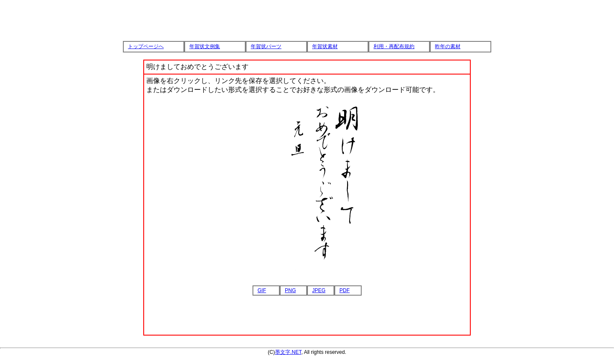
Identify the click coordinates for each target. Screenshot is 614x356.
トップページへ (146, 46)
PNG (290, 290)
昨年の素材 (447, 46)
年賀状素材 (325, 46)
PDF (344, 290)
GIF (262, 290)
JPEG (318, 290)
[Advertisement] (307, 13)
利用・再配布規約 (394, 46)
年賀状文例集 (204, 46)
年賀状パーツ (266, 46)
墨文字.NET (288, 352)
